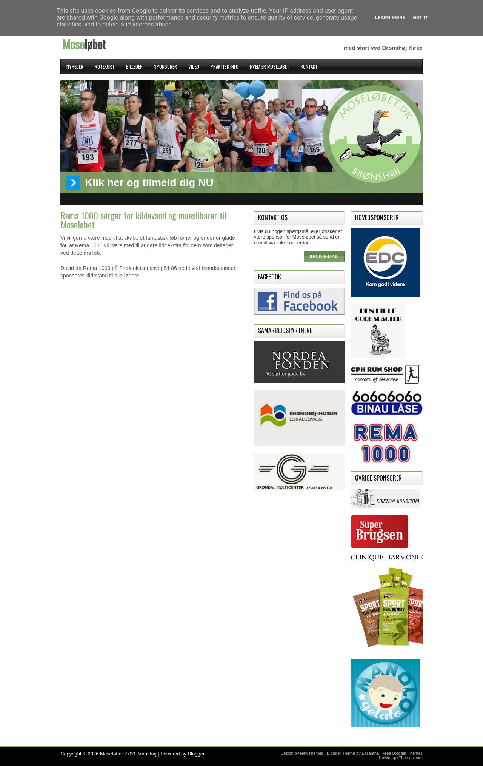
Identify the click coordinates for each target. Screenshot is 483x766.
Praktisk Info (224, 66)
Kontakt (309, 66)
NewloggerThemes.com (401, 757)
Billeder (134, 66)
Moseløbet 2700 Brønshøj (128, 754)
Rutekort (105, 66)
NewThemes (311, 753)
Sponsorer (165, 66)
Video (193, 66)
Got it (420, 17)
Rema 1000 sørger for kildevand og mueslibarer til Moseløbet (143, 220)
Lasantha (370, 753)
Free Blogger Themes (403, 753)
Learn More (390, 17)
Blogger (196, 754)
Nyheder (74, 66)
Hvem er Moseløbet (269, 66)
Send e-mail (324, 256)
